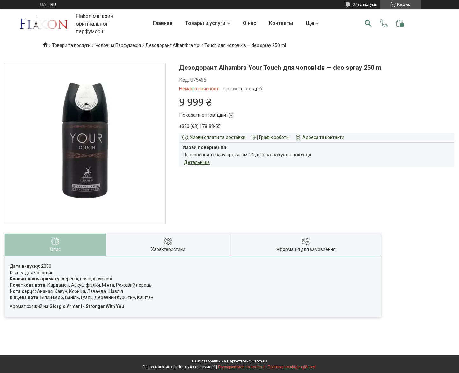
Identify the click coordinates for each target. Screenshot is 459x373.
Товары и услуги (205, 23)
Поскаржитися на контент (241, 367)
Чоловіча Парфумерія (118, 45)
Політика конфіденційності (292, 367)
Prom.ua (260, 361)
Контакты (281, 23)
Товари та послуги (71, 45)
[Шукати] (368, 23)
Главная (162, 23)
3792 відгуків (365, 4)
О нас (249, 23)
